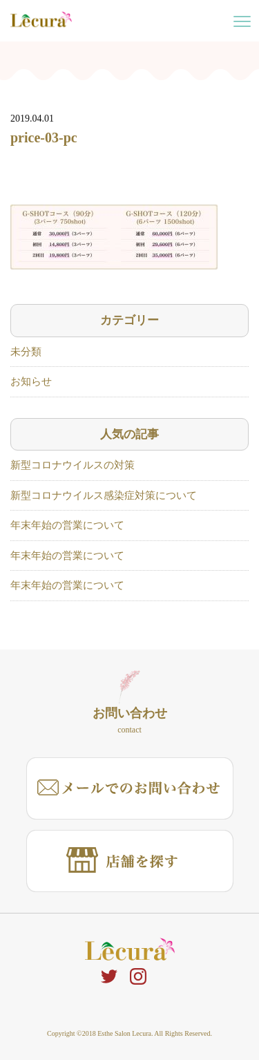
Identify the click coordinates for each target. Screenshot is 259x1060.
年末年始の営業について (67, 525)
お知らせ (31, 381)
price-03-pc (43, 137)
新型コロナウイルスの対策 (72, 465)
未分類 (25, 351)
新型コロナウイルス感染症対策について (103, 495)
